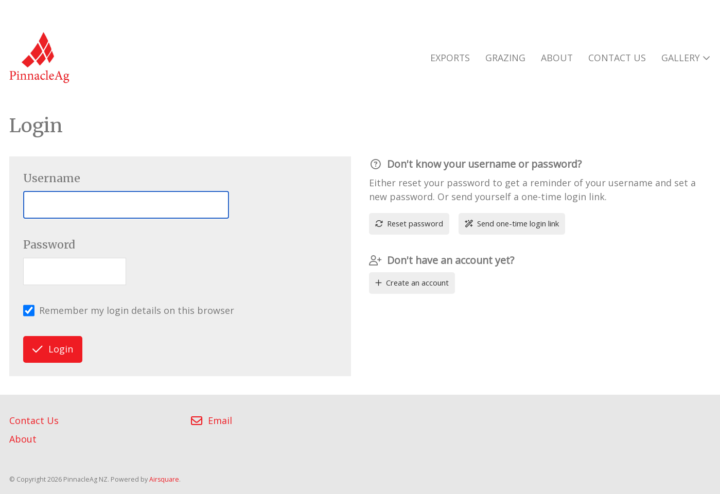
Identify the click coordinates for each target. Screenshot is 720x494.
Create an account (411, 282)
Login (52, 349)
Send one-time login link (512, 223)
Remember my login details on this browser (136, 310)
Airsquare (164, 479)
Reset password (409, 223)
